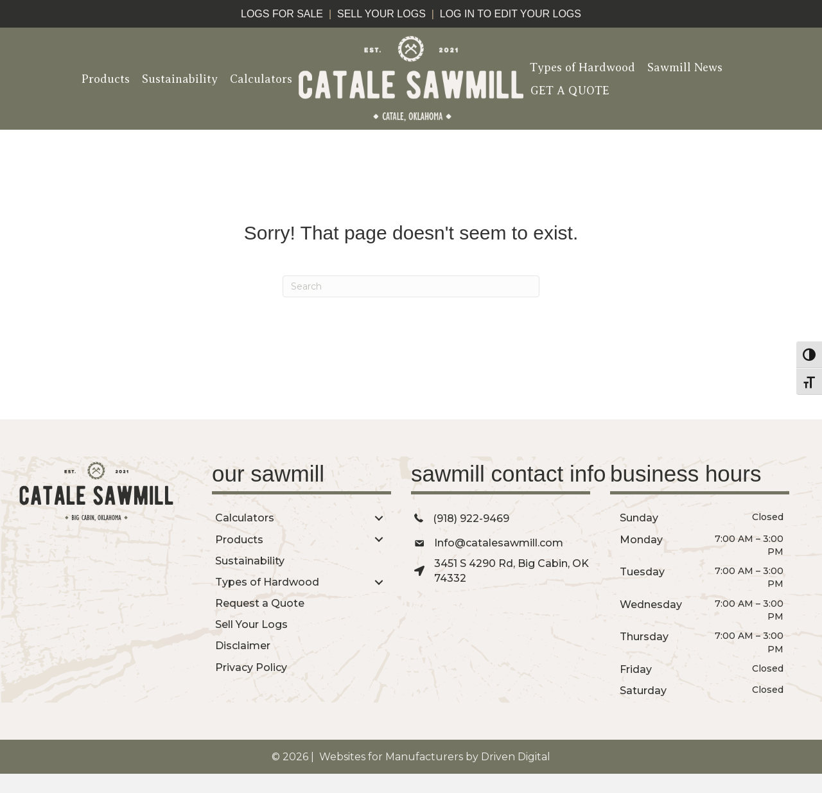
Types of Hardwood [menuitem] (582, 67)
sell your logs (381, 13)
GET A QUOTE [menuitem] (569, 90)
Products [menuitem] (106, 79)
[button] (379, 518)
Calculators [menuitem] (261, 79)
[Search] (411, 286)
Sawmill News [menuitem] (684, 67)
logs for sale (282, 13)
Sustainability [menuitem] (180, 79)
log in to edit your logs (510, 13)
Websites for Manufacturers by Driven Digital (433, 757)
